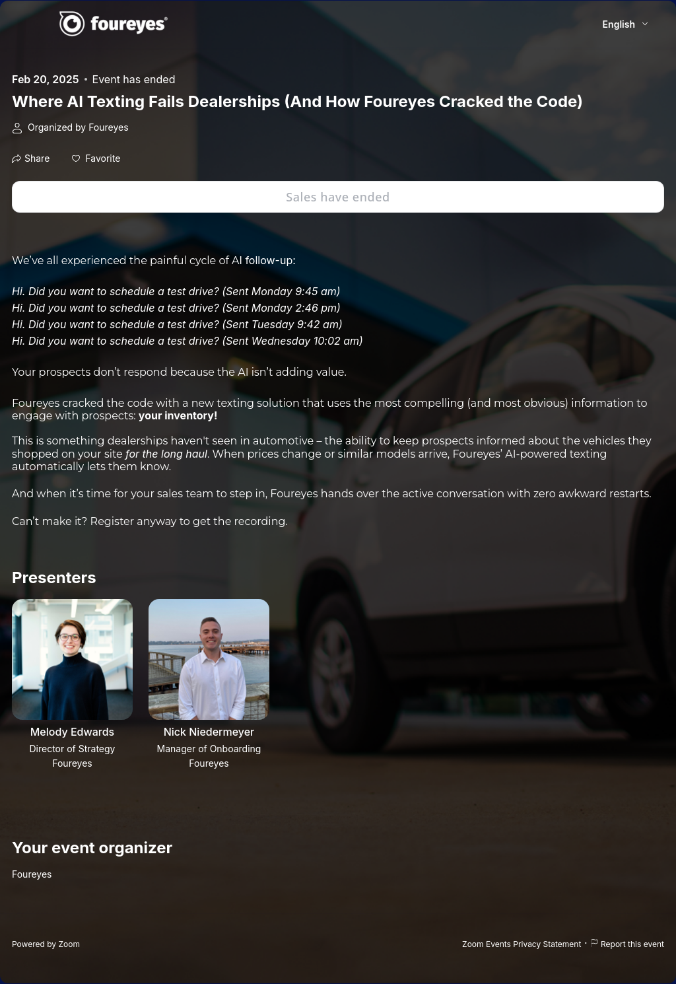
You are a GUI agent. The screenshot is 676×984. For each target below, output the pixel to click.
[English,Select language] (626, 24)
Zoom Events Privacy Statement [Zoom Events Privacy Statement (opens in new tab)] (521, 944)
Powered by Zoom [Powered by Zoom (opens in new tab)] (46, 944)
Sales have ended (337, 197)
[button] (96, 158)
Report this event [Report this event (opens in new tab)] (627, 944)
